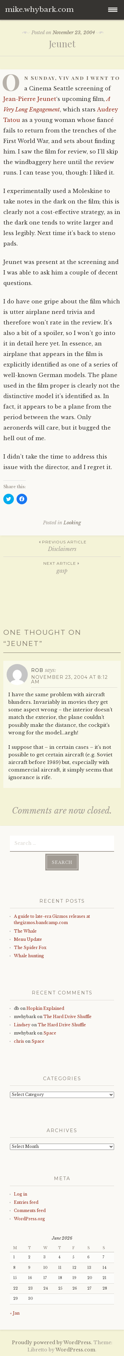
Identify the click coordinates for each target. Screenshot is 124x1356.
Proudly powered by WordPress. (52, 1342)
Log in (20, 1194)
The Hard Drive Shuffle (67, 1016)
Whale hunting (29, 955)
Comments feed (30, 1210)
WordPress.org (29, 1218)
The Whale (25, 931)
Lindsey (22, 1024)
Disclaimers (62, 545)
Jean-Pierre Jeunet (29, 99)
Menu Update (28, 939)
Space (49, 1033)
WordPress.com (75, 1350)
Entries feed (26, 1202)
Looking (72, 523)
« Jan (15, 1313)
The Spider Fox (30, 947)
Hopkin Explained (45, 1008)
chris (19, 1041)
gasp (62, 567)
